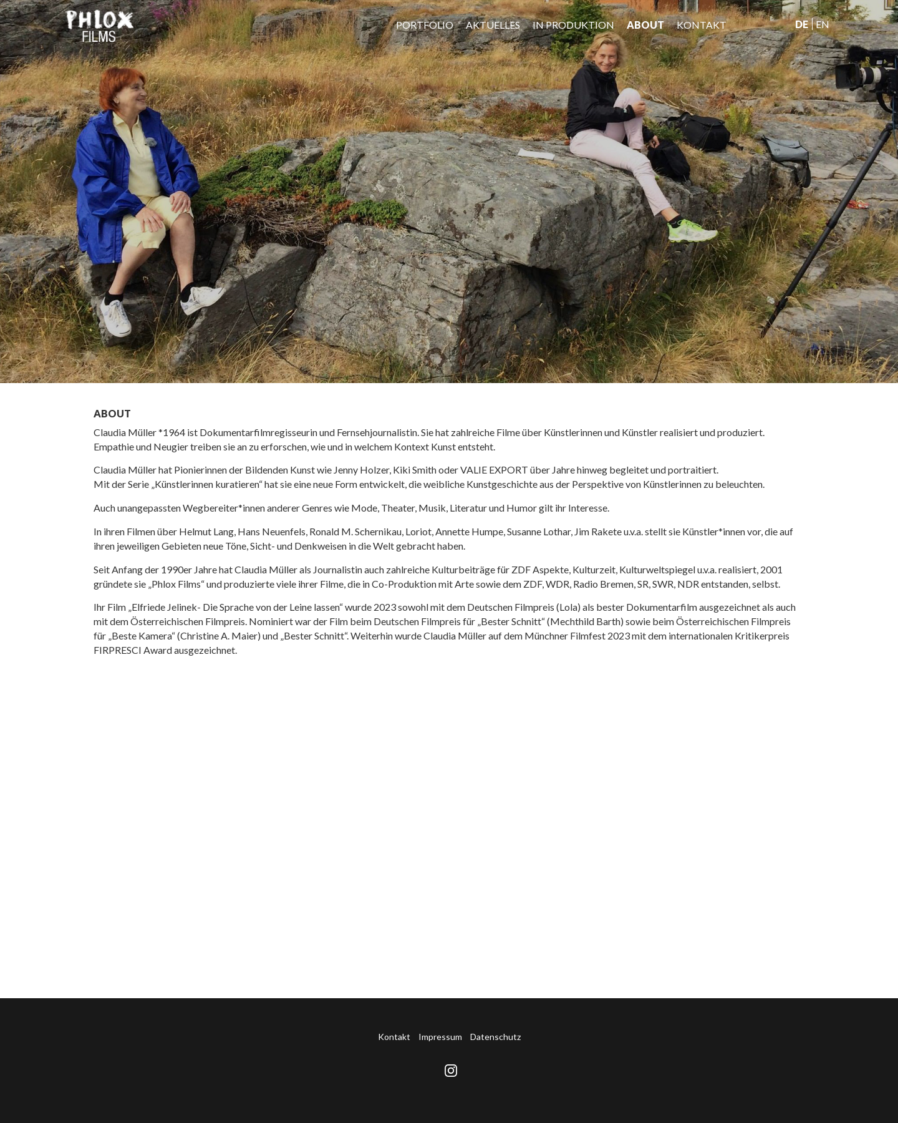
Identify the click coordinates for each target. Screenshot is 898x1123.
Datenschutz (495, 1036)
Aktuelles (493, 25)
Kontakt (702, 25)
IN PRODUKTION (573, 25)
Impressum (440, 1036)
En (822, 24)
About (645, 25)
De (801, 24)
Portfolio (424, 25)
